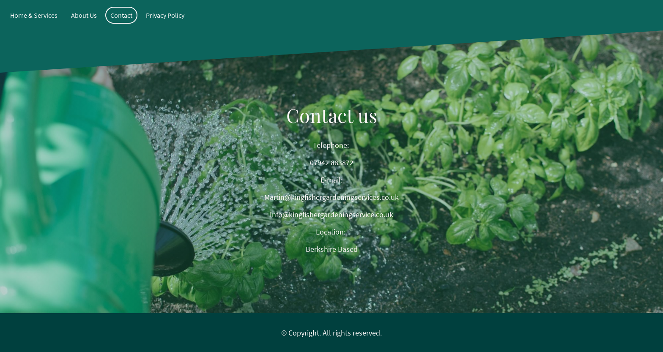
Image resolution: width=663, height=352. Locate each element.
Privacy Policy (165, 15)
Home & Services (34, 15)
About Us (84, 15)
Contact (121, 15)
